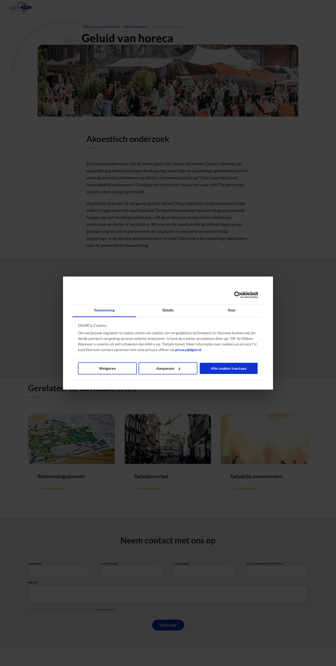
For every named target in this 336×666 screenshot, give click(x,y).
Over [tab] (232, 310)
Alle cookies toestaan (228, 368)
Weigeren (107, 368)
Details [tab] (168, 310)
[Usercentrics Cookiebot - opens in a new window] (237, 294)
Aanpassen (168, 368)
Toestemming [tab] (104, 310)
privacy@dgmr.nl (188, 350)
